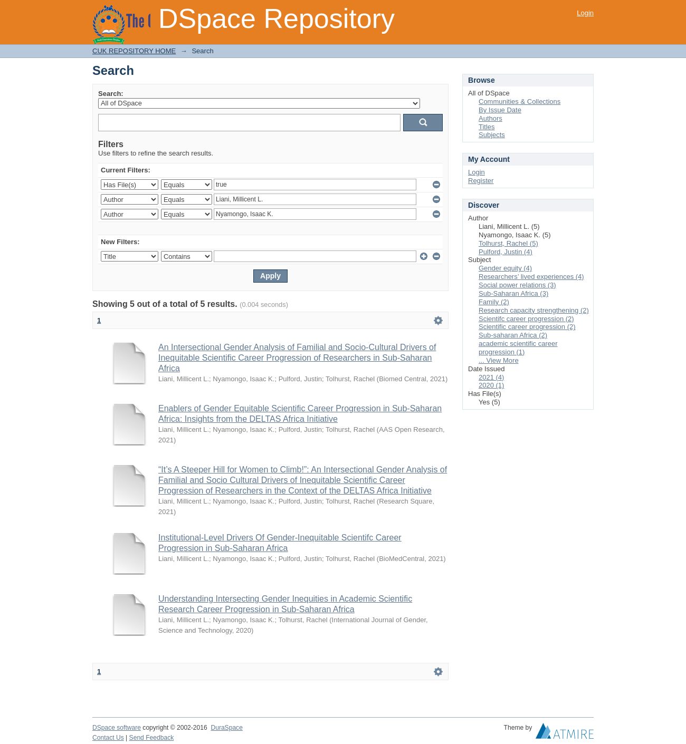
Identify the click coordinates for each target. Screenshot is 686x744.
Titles (487, 127)
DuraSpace (226, 727)
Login (585, 13)
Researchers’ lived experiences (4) (531, 277)
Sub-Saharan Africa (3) (513, 293)
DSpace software (116, 727)
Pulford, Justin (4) (505, 252)
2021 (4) (491, 377)
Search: (110, 94)
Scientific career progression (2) (527, 327)
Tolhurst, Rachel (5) (508, 243)
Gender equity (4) (505, 268)
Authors (490, 118)
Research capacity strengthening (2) (534, 310)
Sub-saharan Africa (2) (513, 335)
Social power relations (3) (517, 285)
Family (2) (494, 302)
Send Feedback (151, 737)
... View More (499, 360)
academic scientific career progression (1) (518, 348)
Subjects (492, 135)
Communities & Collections (519, 101)
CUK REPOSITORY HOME (134, 51)
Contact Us (108, 737)
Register (480, 181)
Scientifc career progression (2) (526, 319)
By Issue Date (500, 110)
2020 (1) (491, 385)
